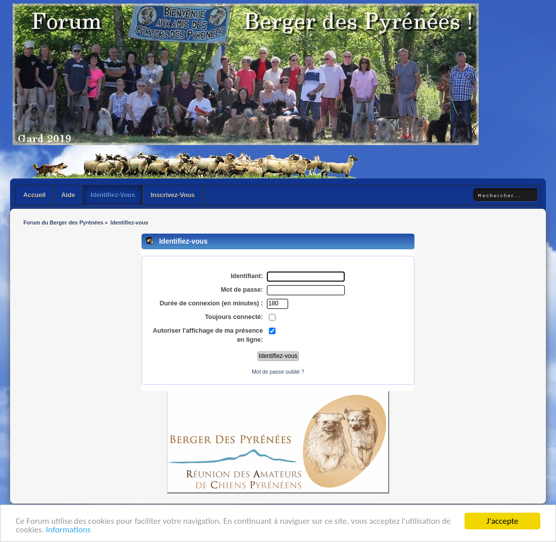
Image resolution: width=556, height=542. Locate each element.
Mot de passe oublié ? (278, 372)
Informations (68, 530)
